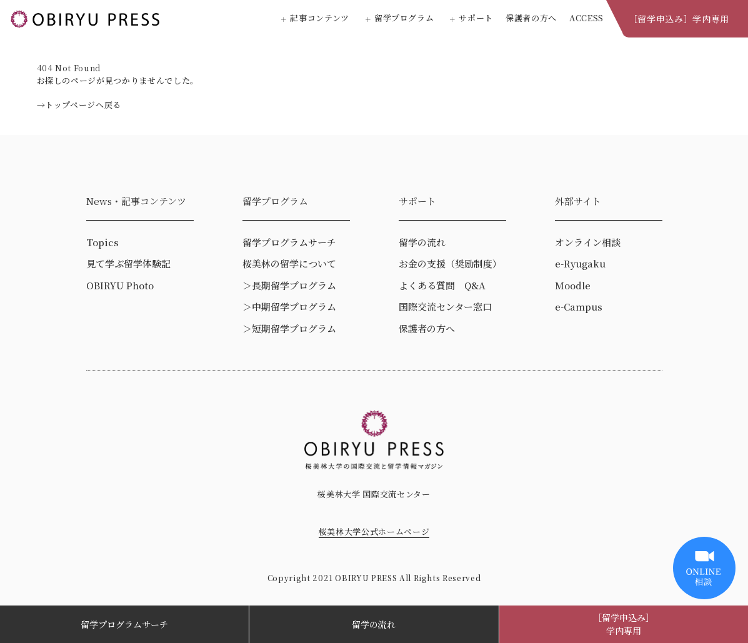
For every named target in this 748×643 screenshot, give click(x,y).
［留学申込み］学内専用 (679, 18)
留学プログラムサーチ (124, 624)
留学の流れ (374, 624)
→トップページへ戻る (79, 105)
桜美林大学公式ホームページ (374, 531)
